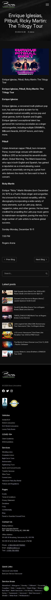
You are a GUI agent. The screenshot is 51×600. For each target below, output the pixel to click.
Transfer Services (8, 471)
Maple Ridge (31, 588)
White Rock (14, 595)
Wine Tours (6, 474)
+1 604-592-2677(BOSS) (16, 545)
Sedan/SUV (6, 420)
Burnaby (24, 585)
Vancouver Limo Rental (10, 571)
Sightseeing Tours (8, 465)
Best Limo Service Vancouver (12, 574)
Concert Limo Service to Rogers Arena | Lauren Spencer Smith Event (29, 300)
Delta (12, 588)
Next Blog (41, 259)
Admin (31, 32)
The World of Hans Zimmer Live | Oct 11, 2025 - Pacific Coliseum (31, 343)
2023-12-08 (20, 32)
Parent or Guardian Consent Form (13, 516)
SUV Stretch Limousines (10, 426)
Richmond (38, 590)
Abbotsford (6, 585)
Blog (3, 513)
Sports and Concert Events (11, 468)
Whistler (5, 595)
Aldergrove (16, 585)
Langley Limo (20, 588)
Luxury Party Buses (8, 429)
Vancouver (23, 593)
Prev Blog (9, 259)
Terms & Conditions (8, 497)
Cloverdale (41, 585)
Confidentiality (7, 510)
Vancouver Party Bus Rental (11, 481)
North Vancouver (17, 590)
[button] (47, 4)
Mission (40, 588)
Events (4, 494)
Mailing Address (7, 526)
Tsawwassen (13, 593)
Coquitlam (5, 588)
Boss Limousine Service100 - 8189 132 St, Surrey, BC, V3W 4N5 (15, 529)
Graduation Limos (8, 455)
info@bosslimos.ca (13, 548)
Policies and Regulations (10, 484)
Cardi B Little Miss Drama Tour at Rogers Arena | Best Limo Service (29, 308)
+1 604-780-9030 (12, 550)
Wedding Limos (7, 452)
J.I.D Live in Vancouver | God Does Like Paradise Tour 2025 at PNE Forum (28, 333)
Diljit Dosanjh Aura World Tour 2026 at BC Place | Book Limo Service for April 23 (29, 292)
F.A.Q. (4, 507)
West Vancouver (34, 593)
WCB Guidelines (7, 442)
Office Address (7, 534)
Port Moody (29, 590)
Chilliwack (32, 585)
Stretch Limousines (8, 423)
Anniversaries (6, 461)
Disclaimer (5, 503)
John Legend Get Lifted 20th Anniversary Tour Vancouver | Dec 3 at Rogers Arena (29, 325)
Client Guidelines (8, 439)
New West (5, 590)
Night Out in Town (8, 458)
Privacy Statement (8, 500)
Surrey (4, 593)
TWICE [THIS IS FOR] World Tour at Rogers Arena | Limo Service (30, 317)
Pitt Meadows (24, 595)
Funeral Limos (6, 477)
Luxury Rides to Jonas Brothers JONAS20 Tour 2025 (29, 353)
